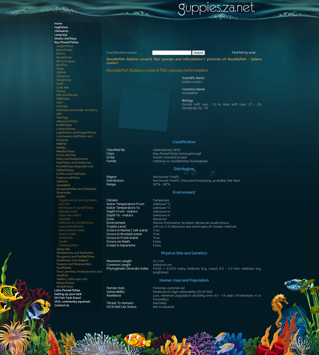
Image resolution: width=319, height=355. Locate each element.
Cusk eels (62, 88)
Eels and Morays (67, 95)
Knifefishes (64, 125)
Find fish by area (243, 53)
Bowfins (62, 65)
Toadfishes (63, 268)
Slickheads (66, 238)
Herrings (62, 118)
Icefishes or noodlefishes (76, 223)
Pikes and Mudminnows (72, 159)
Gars (59, 103)
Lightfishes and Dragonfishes (76, 133)
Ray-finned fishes (66, 43)
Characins (63, 76)
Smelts (61, 197)
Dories (60, 91)
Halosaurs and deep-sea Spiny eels (76, 112)
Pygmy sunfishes (68, 178)
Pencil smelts (67, 234)
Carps (60, 69)
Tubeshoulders (69, 245)
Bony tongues (65, 61)
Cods (59, 84)
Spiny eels (63, 249)
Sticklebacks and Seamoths (74, 253)
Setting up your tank (68, 294)
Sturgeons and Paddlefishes (75, 257)
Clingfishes (64, 80)
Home (58, 24)
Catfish (61, 73)
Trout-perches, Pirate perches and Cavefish (79, 274)
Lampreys (60, 35)
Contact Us (61, 306)
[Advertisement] (187, 36)
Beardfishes (64, 50)
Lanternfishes (65, 129)
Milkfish (61, 144)
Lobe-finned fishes (67, 291)
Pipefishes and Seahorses (73, 163)
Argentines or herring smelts (78, 200)
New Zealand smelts (72, 230)
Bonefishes (64, 58)
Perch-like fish (66, 155)
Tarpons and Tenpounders (74, 264)
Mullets (61, 148)
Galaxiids (65, 219)
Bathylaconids (68, 212)
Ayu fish (64, 204)
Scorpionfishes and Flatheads (76, 189)
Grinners (62, 106)
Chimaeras (61, 31)
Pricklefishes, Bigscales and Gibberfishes (74, 169)
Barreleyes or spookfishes (76, 208)
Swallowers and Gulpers (72, 261)
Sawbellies (63, 185)
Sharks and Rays (65, 39)
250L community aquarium (72, 302)
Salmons (62, 182)
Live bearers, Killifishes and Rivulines (74, 139)
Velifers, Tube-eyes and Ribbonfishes (71, 281)
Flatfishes (63, 99)
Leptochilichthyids (71, 227)
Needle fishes (65, 152)
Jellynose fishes (67, 121)
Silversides (63, 193)
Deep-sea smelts (70, 215)
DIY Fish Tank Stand (67, 298)
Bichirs (61, 54)
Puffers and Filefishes (71, 174)
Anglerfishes (65, 46)
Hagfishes (61, 28)
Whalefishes (64, 287)
